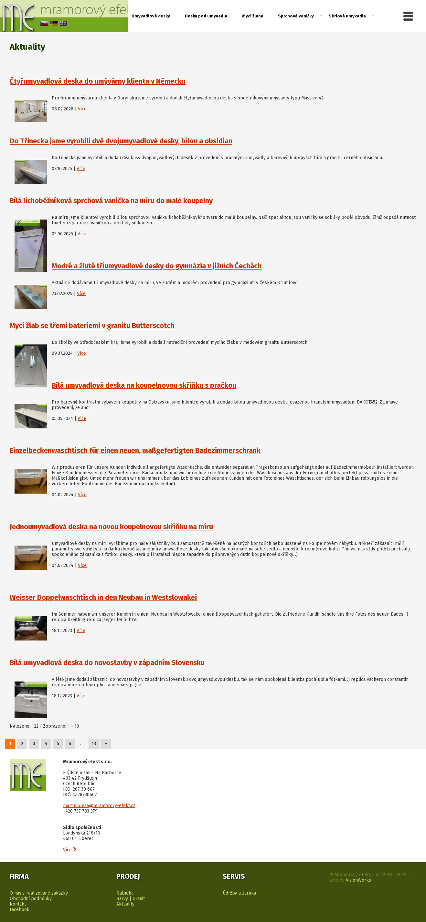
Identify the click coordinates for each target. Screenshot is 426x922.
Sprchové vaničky (296, 16)
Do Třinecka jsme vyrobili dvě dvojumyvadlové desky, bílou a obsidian (121, 141)
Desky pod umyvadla (206, 16)
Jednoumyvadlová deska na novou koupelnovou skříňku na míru (111, 526)
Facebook (19, 909)
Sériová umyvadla (347, 16)
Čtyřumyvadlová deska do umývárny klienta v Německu (98, 81)
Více (82, 109)
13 (93, 743)
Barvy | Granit (130, 898)
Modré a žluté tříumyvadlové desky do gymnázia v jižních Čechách (156, 265)
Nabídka (124, 893)
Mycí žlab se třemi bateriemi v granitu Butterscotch (92, 325)
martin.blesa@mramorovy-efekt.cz (99, 805)
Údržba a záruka (239, 893)
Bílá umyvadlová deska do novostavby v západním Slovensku (107, 662)
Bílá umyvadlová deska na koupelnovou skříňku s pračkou (144, 385)
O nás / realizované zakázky (39, 893)
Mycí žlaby (252, 16)
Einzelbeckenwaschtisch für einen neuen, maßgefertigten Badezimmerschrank (135, 450)
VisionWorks (358, 880)
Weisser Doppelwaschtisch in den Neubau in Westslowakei (103, 597)
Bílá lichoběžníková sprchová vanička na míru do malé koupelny (111, 200)
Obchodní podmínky (31, 898)
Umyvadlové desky (151, 16)
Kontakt (18, 904)
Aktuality (125, 904)
